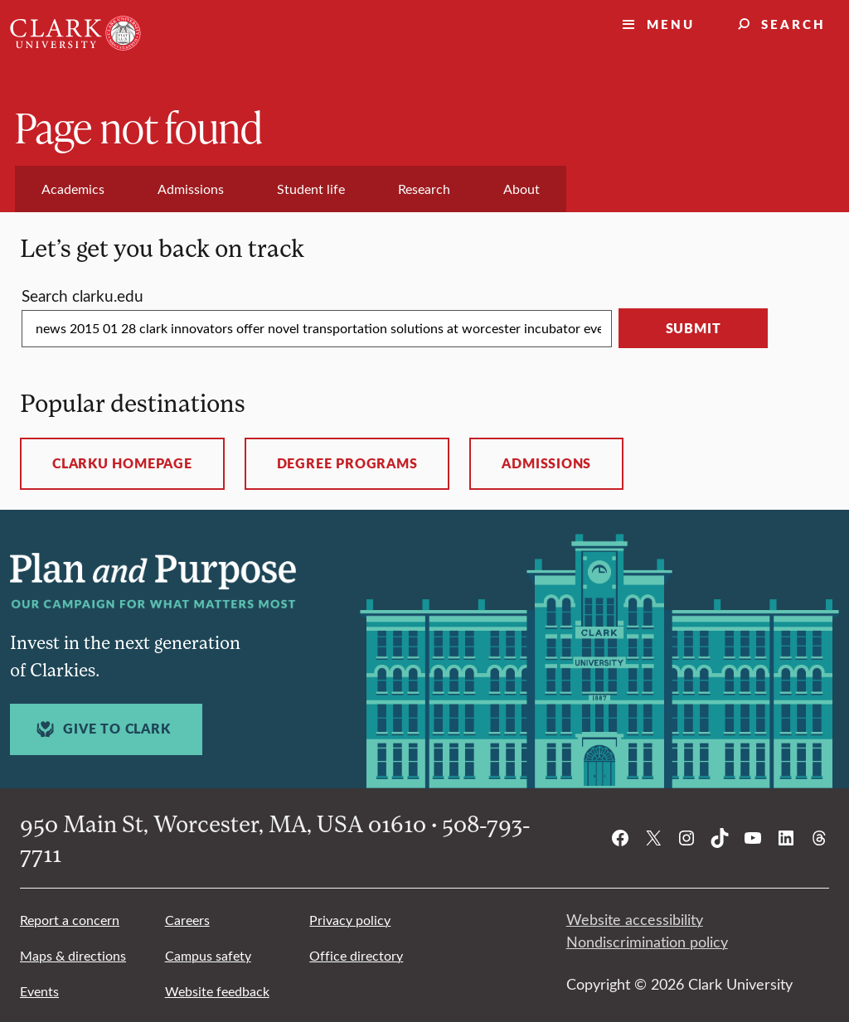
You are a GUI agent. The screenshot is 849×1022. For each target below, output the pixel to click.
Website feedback (217, 991)
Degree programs (347, 463)
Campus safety (208, 955)
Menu (671, 23)
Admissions (546, 463)
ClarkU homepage (122, 463)
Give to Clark (101, 729)
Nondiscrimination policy (647, 942)
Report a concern (69, 919)
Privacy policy (350, 919)
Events (39, 991)
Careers (187, 919)
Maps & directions (73, 955)
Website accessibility (634, 919)
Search (793, 23)
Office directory (356, 955)
